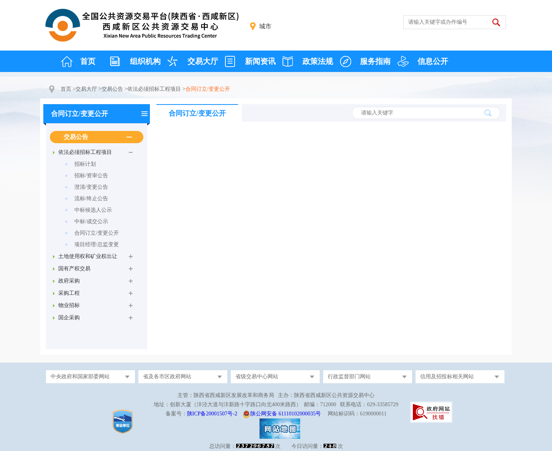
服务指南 (375, 61)
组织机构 (145, 61)
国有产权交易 (74, 268)
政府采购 (69, 281)
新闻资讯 (260, 61)
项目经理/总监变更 (96, 244)
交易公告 (112, 89)
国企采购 (69, 317)
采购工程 (69, 293)
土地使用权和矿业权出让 (87, 256)
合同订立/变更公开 (79, 114)
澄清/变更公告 (91, 187)
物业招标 (69, 305)
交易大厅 (202, 61)
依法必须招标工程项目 (154, 89)
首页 (87, 61)
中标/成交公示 (91, 221)
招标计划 (85, 164)
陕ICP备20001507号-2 (212, 414)
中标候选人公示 (93, 210)
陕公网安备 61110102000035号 (285, 414)
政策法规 (317, 61)
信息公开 (432, 61)
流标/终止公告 (91, 198)
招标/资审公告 (91, 175)
